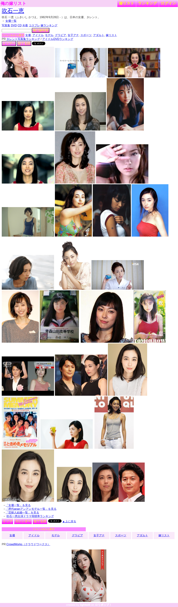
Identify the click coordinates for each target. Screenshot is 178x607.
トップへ (9, 43)
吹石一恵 (13, 11)
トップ (7, 521)
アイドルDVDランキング (57, 39)
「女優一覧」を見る (18, 505)
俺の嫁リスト (13, 3)
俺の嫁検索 (40, 30)
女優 (28, 35)
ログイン (168, 3)
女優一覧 (11, 20)
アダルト (98, 35)
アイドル (38, 35)
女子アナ (73, 35)
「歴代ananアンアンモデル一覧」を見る (31, 508)
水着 (25, 25)
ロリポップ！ (103, 604)
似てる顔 (24, 43)
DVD (14, 25)
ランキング (147, 3)
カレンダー (23, 521)
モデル (49, 35)
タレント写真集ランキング (23, 39)
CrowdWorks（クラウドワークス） (28, 544)
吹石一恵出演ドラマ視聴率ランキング (30, 516)
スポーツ (86, 35)
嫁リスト (126, 3)
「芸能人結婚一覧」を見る (22, 512)
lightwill (85, 604)
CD (20, 25)
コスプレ (34, 25)
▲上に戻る (69, 521)
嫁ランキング (49, 25)
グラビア (60, 35)
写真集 (6, 25)
